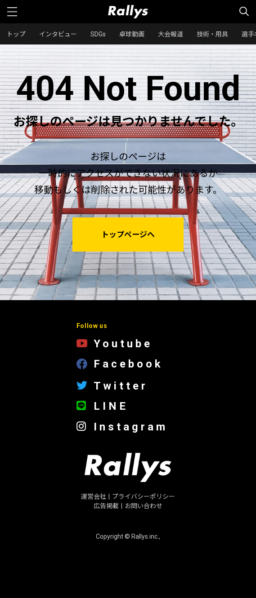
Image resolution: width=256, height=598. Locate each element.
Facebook (119, 365)
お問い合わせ (143, 505)
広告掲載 (106, 505)
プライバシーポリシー (143, 496)
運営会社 (93, 496)
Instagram (122, 427)
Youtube (114, 343)
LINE (102, 406)
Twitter (112, 386)
